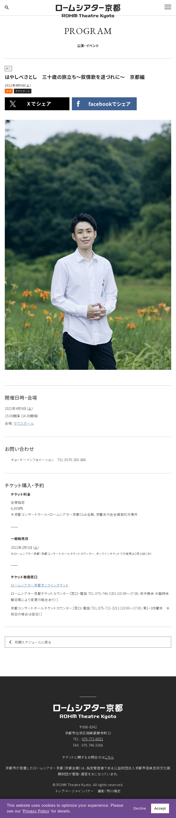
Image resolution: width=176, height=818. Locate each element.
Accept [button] (160, 808)
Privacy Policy (36, 811)
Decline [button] (139, 808)
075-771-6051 (92, 739)
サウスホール (24, 423)
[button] (73, 811)
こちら (109, 757)
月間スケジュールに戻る (33, 642)
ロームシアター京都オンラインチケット (40, 585)
